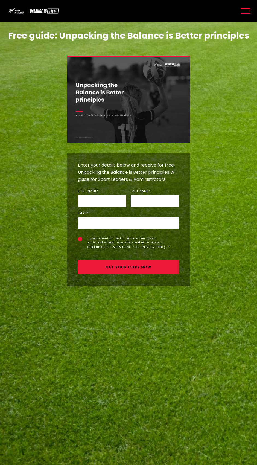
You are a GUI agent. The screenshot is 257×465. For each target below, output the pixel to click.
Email (83, 213)
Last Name (140, 191)
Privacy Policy (154, 247)
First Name (88, 191)
